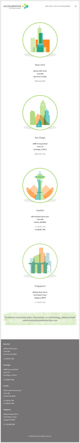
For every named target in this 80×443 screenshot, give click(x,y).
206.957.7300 (41, 154)
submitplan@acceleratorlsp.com (40, 320)
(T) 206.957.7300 (40, 227)
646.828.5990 (41, 81)
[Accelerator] (15, 6)
